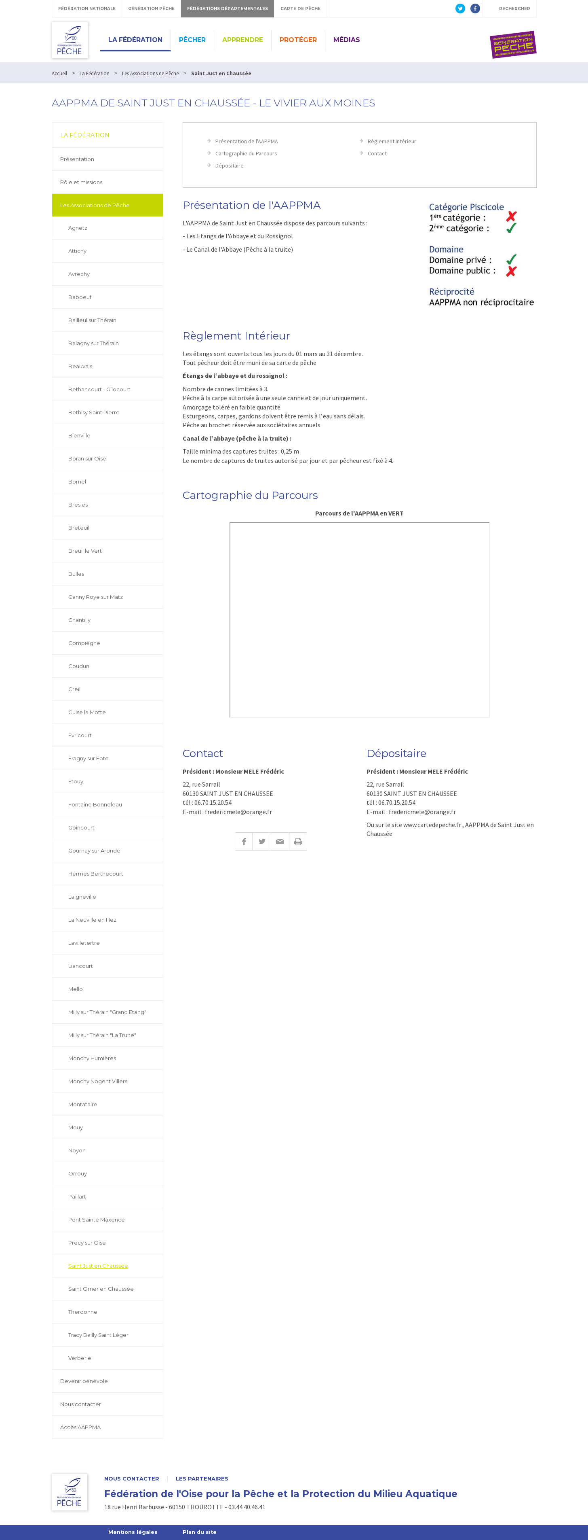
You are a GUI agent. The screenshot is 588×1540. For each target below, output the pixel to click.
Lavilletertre (84, 943)
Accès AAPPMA (80, 1427)
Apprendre (242, 40)
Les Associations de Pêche (95, 205)
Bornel (77, 481)
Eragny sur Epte (88, 758)
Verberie (79, 1358)
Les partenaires (202, 1478)
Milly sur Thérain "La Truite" (102, 1035)
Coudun (78, 666)
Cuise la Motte (87, 712)
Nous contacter (80, 1404)
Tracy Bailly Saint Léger (98, 1335)
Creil (74, 689)
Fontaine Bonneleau (95, 804)
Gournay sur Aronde (94, 850)
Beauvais (80, 366)
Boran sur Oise (87, 458)
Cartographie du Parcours (246, 153)
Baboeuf (79, 297)
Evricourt (80, 735)
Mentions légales (133, 1532)
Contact (377, 153)
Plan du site (201, 1532)
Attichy (77, 251)
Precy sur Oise (87, 1242)
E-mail (280, 841)
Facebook (244, 841)
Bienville (79, 435)
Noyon (77, 1150)
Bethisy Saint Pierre (94, 412)
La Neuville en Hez (92, 919)
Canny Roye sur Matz (95, 597)
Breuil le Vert (85, 550)
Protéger (298, 40)
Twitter (262, 841)
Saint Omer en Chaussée (101, 1288)
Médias (346, 40)
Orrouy (77, 1173)
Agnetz (77, 228)
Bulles (76, 574)
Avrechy (79, 274)
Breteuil (78, 527)
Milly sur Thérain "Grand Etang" (107, 1012)
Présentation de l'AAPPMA (246, 141)
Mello (75, 989)
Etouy (75, 781)
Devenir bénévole (84, 1381)
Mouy (75, 1127)
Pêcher (192, 40)
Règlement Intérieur (392, 141)
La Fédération (135, 40)
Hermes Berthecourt (95, 873)
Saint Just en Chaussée (98, 1265)
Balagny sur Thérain (93, 343)
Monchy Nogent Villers (97, 1081)
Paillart (77, 1196)
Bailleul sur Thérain (92, 320)
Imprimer (298, 841)
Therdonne (82, 1312)
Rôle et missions (81, 182)
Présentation (77, 159)
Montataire (82, 1104)
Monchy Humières (92, 1058)
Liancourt (80, 966)
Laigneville (82, 896)
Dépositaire (229, 165)
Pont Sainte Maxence (96, 1219)
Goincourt (81, 827)
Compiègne (84, 643)
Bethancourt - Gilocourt (99, 389)
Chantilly (79, 620)
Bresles (78, 504)
